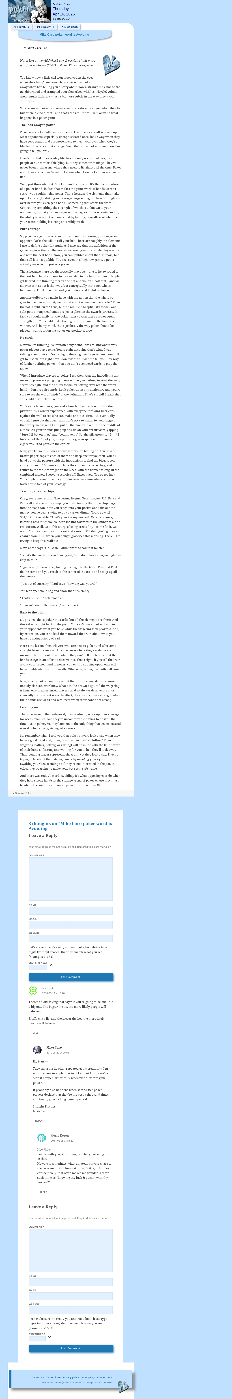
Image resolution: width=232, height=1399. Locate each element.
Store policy (88, 1377)
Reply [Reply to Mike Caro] (39, 1121)
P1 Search (21, 27)
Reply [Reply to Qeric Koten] (43, 1192)
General (19, 793)
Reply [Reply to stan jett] (34, 1032)
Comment (37, 855)
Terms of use (53, 1377)
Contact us (38, 1377)
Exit (46, 47)
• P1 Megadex (70, 26)
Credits (101, 1377)
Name (33, 905)
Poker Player (69, 65)
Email (33, 919)
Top (110, 1377)
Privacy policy (71, 1377)
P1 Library (45, 27)
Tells (28, 793)
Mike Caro (54, 1047)
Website (34, 933)
